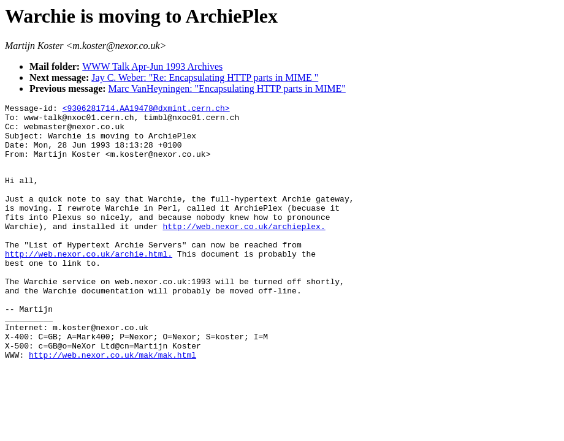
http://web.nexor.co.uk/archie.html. (88, 282)
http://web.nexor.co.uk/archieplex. (243, 249)
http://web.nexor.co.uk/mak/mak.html (112, 404)
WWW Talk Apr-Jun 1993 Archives (152, 66)
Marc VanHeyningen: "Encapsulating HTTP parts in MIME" (227, 88)
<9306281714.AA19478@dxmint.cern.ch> (146, 109)
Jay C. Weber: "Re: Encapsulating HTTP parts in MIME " (204, 77)
